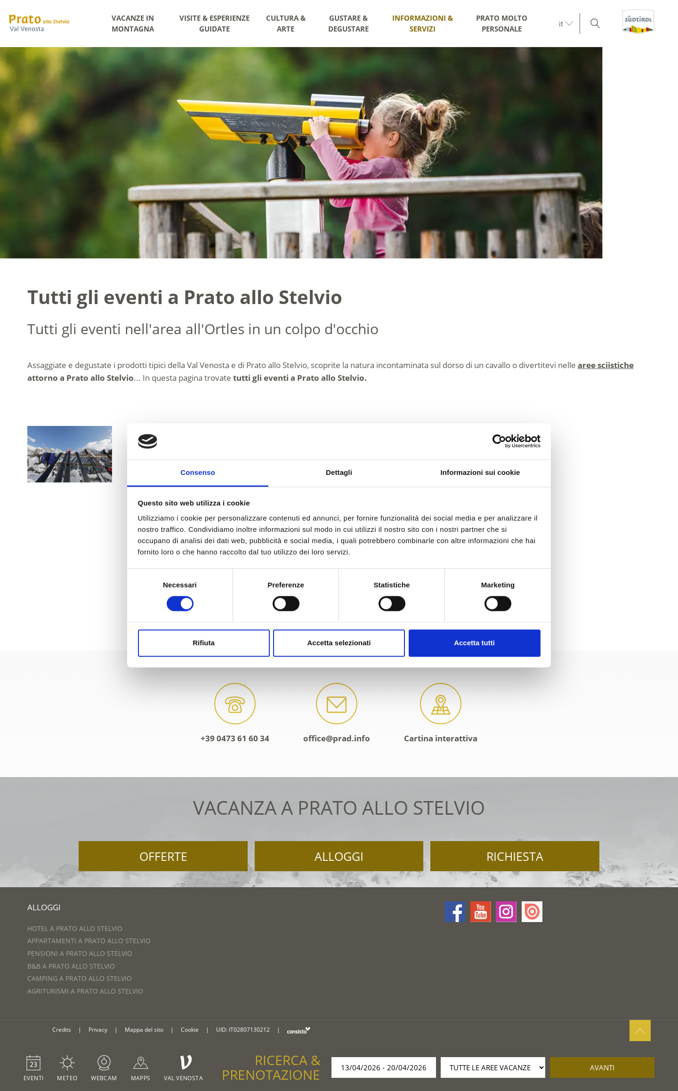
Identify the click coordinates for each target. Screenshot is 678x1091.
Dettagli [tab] (339, 472)
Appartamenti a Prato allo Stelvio (89, 940)
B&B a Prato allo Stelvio (71, 966)
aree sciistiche (606, 365)
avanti (602, 1067)
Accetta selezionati (339, 643)
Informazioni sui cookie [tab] (480, 472)
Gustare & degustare (348, 23)
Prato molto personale (501, 23)
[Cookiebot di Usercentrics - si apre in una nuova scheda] (499, 441)
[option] (339, 152)
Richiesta (514, 856)
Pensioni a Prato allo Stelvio (79, 953)
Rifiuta (204, 643)
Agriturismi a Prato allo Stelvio (85, 991)
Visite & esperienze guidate (214, 23)
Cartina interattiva (440, 713)
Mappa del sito (144, 1030)
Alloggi (339, 856)
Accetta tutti (474, 643)
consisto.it (298, 1030)
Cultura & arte (286, 23)
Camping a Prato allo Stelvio (79, 978)
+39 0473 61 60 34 (235, 713)
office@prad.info (336, 713)
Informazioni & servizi (422, 23)
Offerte (163, 856)
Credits (61, 1030)
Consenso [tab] (197, 472)
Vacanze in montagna (133, 23)
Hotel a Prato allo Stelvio (74, 928)
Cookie (190, 1030)
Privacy (98, 1030)
